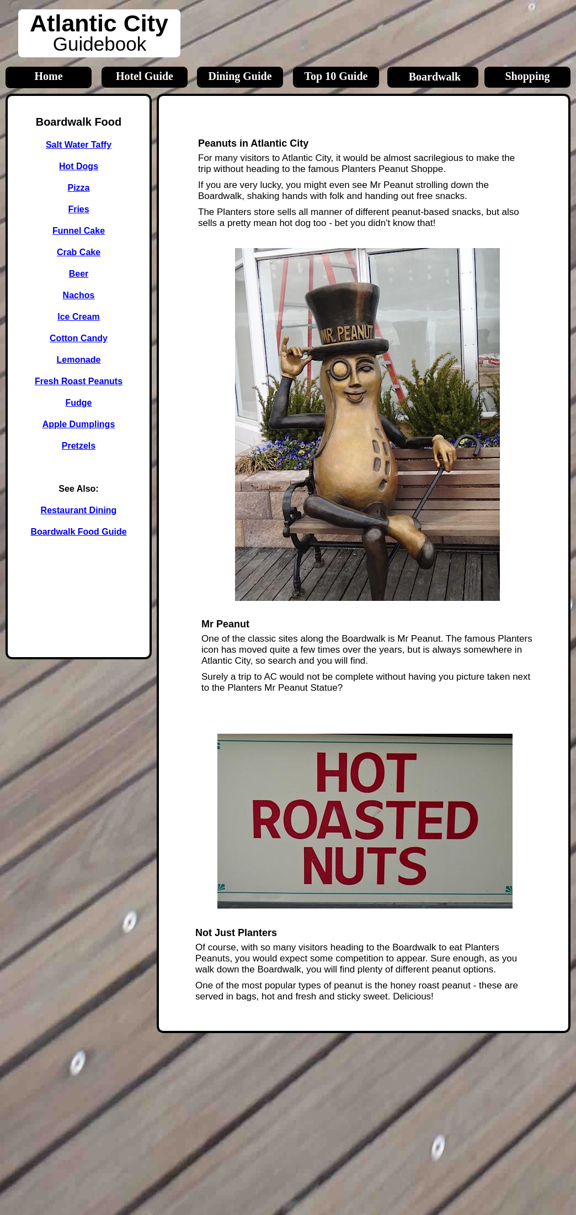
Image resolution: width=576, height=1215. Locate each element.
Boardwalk (435, 77)
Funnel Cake (78, 230)
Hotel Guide (144, 76)
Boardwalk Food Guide (78, 531)
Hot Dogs (78, 166)
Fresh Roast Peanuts (78, 381)
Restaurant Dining (79, 510)
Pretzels (78, 445)
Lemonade (78, 359)
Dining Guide (239, 76)
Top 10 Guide (336, 76)
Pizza (78, 187)
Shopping (527, 76)
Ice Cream (78, 316)
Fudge (79, 402)
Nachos (79, 295)
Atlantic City (99, 23)
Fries (78, 209)
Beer (79, 273)
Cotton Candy (79, 338)
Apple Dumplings (78, 424)
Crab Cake (78, 252)
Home (48, 76)
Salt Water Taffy (78, 144)
